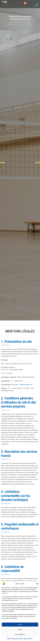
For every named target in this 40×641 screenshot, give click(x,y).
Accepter (20, 624)
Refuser (20, 629)
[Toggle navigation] (36, 5)
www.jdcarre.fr (19, 381)
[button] (37, 584)
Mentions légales (28, 638)
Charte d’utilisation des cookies (15, 638)
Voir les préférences (20, 634)
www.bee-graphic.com (26, 384)
